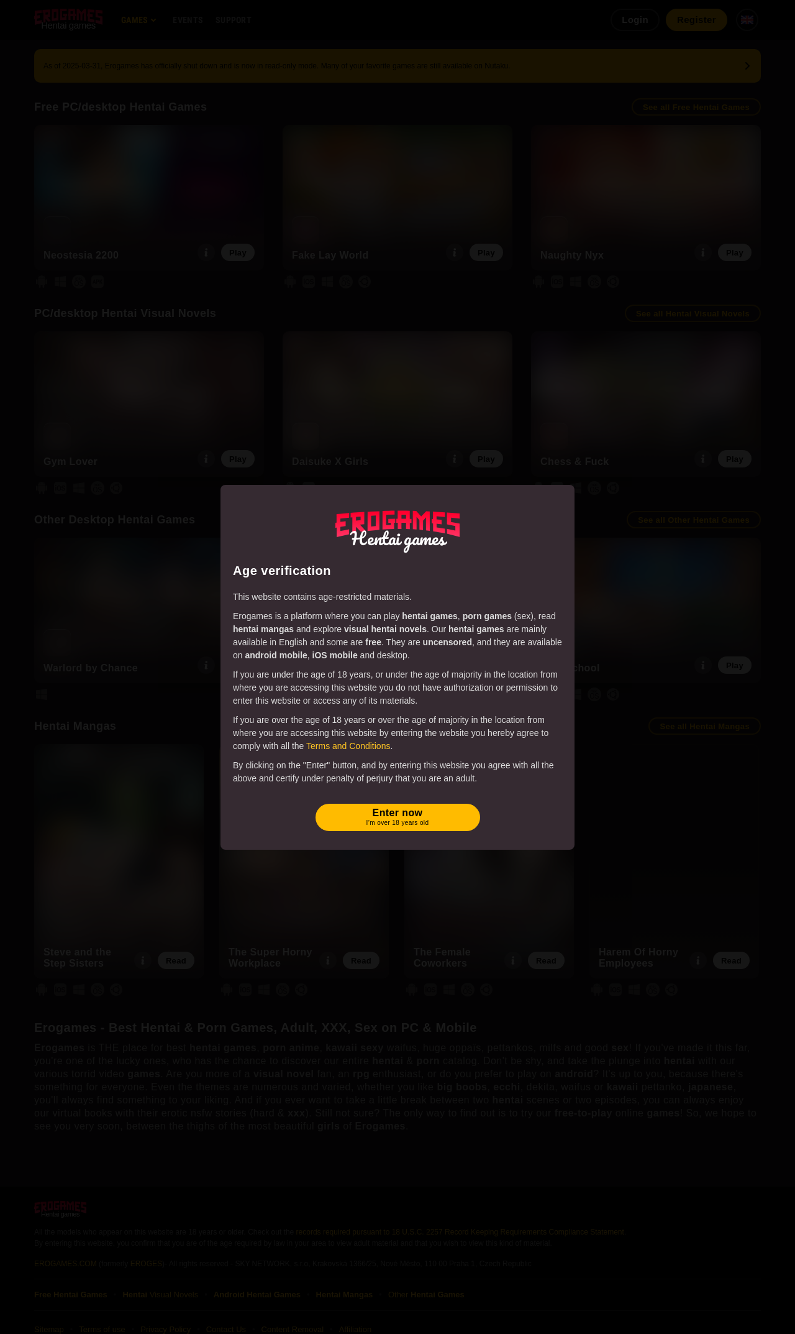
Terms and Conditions (348, 746)
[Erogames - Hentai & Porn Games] (397, 529)
